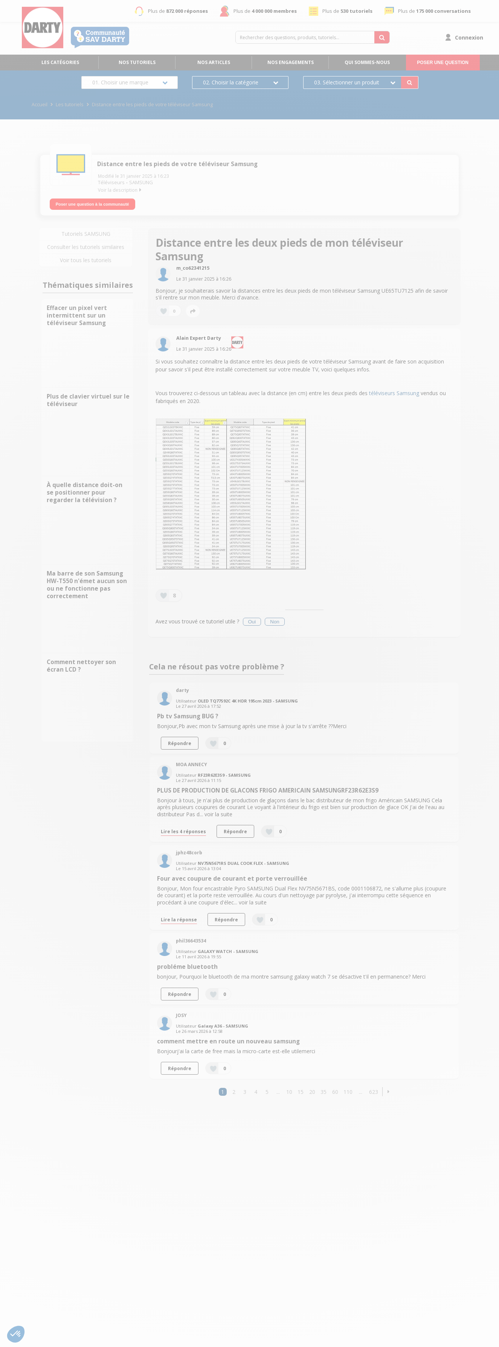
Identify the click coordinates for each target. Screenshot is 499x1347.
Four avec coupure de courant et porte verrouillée (232, 876)
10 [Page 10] (289, 1088)
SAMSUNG (141, 182)
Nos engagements (290, 62)
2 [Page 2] (233, 1088)
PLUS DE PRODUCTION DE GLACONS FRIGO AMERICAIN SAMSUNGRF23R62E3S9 (267, 787)
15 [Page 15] (301, 1088)
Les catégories (60, 62)
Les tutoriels (70, 104)
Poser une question (442, 62)
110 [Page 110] (348, 1088)
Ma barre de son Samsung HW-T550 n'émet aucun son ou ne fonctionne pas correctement (87, 582)
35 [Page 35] (323, 1088)
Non (274, 619)
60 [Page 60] (335, 1088)
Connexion (469, 37)
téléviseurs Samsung (394, 390)
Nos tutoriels (137, 62)
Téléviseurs (111, 182)
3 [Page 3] (244, 1088)
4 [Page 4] (255, 1088)
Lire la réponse (179, 916)
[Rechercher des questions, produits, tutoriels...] (381, 37)
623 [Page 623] (373, 1088)
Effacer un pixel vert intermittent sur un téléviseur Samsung (77, 312)
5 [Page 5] (267, 1088)
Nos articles (213, 62)
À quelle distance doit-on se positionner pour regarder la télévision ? (84, 489)
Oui (252, 619)
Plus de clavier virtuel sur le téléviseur (88, 397)
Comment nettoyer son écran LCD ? (81, 662)
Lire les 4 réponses (183, 828)
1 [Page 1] (222, 1088)
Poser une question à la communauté (92, 201)
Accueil (39, 104)
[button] (388, 1088)
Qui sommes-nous (367, 62)
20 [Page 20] (312, 1088)
